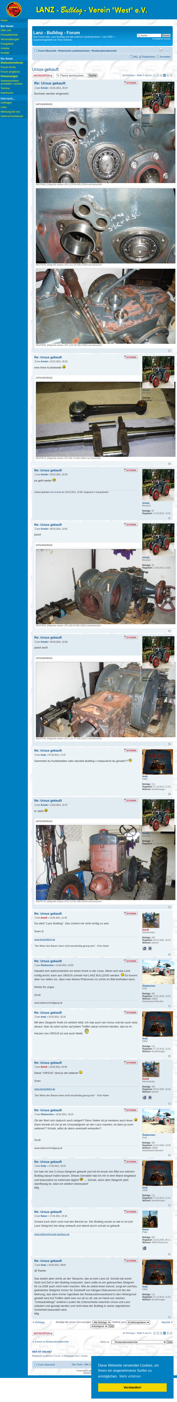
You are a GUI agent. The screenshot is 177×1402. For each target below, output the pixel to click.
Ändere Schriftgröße (167, 50)
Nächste (166, 1322)
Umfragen (6, 102)
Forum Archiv (8, 67)
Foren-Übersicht (47, 50)
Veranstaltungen (10, 39)
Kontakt (5, 52)
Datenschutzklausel (12, 116)
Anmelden (165, 56)
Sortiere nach (131, 1322)
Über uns (6, 30)
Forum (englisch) (10, 71)
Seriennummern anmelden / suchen (11, 82)
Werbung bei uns (10, 111)
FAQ (135, 56)
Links (4, 107)
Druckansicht (161, 50)
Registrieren (148, 56)
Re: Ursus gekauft (49, 83)
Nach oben (169, 351)
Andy (43, 755)
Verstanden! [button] (132, 1387)
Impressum (7, 92)
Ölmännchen (47, 965)
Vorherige (40, 1322)
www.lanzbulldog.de (44, 939)
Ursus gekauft (45, 69)
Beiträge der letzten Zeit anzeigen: (83, 1322)
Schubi (44, 88)
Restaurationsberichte (104, 50)
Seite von (144, 75)
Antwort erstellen (43, 75)
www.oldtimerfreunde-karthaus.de (51, 1234)
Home (4, 20)
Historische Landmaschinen (74, 50)
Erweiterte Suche (162, 38)
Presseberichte (9, 34)
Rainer (44, 1216)
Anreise (5, 48)
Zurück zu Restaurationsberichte (52, 1341)
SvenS (44, 918)
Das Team (77, 1364)
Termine (5, 88)
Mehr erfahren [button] (130, 1376)
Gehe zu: (105, 1342)
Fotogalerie (7, 43)
